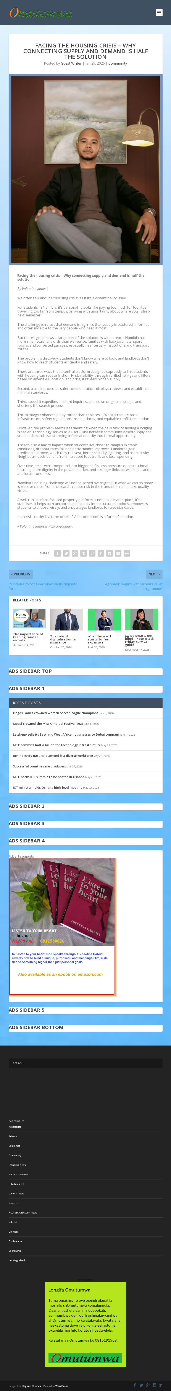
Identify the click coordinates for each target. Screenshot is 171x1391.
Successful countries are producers (39, 766)
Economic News (17, 1164)
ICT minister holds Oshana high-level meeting (47, 787)
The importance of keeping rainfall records (28, 637)
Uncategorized (17, 1260)
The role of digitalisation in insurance (63, 639)
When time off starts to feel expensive (99, 639)
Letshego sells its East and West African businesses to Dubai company (66, 734)
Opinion (13, 1231)
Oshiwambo (15, 1241)
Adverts (13, 1136)
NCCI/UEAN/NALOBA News (23, 1212)
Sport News (15, 1250)
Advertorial (15, 1126)
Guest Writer (71, 63)
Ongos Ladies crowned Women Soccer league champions (55, 713)
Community (117, 63)
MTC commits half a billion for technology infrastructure (57, 745)
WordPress (61, 1386)
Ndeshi (13, 1222)
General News (16, 1193)
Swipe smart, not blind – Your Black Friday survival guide (139, 640)
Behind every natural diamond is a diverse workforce (53, 756)
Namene (13, 1203)
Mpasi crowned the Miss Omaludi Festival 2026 (48, 724)
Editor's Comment (18, 1174)
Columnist (14, 1145)
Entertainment (16, 1184)
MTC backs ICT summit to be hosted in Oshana (49, 777)
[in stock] (63, 996)
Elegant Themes (31, 1386)
